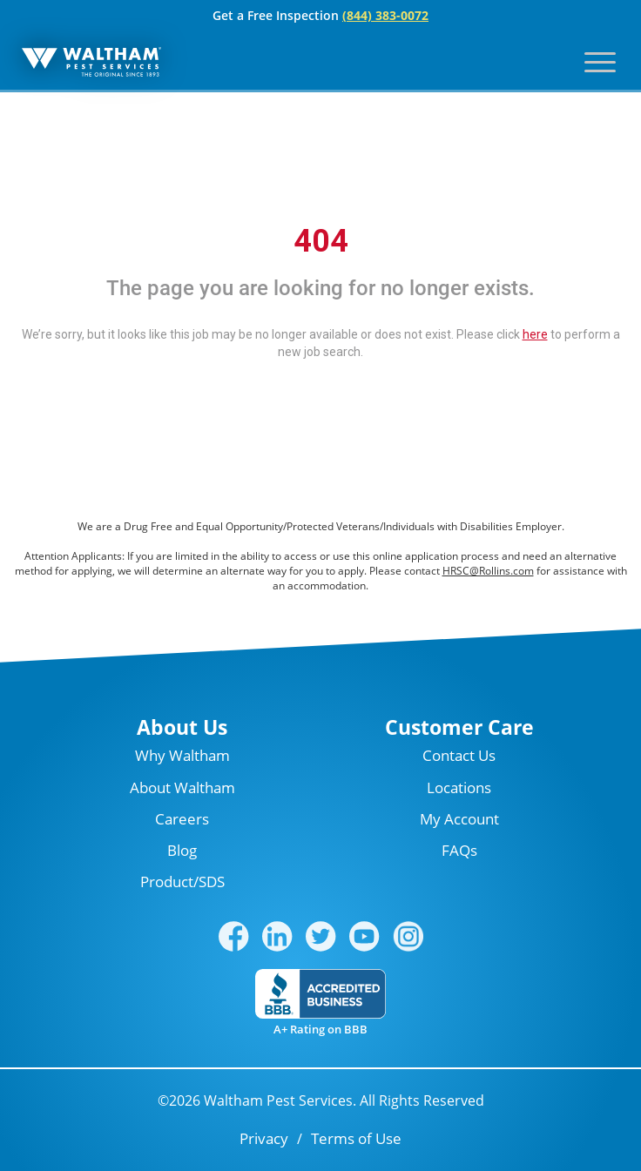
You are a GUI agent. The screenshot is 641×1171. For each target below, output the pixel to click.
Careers (182, 819)
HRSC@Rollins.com (488, 570)
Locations (459, 787)
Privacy (264, 1138)
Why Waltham (182, 755)
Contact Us (459, 755)
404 (321, 241)
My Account (459, 819)
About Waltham (182, 787)
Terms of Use (356, 1138)
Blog (182, 850)
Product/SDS (182, 882)
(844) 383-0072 (385, 15)
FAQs (459, 850)
